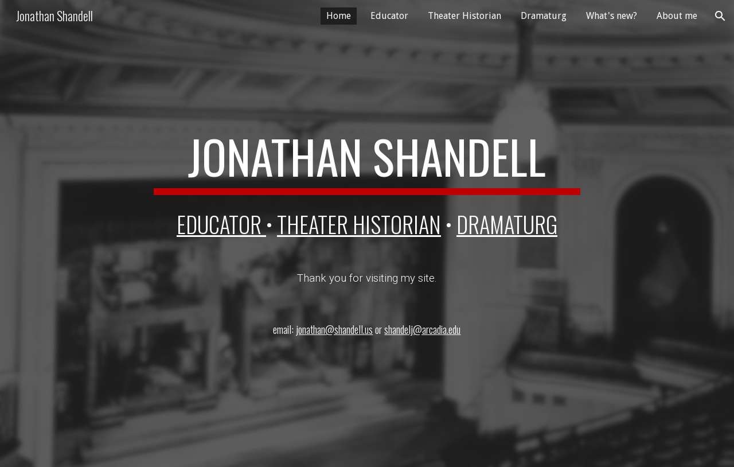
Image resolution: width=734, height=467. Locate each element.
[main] (367, 161)
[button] (720, 16)
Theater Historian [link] (464, 15)
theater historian (359, 224)
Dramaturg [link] (544, 15)
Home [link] (338, 15)
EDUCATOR (221, 224)
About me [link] (677, 15)
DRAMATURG (506, 224)
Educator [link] (389, 15)
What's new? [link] (611, 15)
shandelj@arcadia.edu (422, 329)
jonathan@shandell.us (334, 329)
